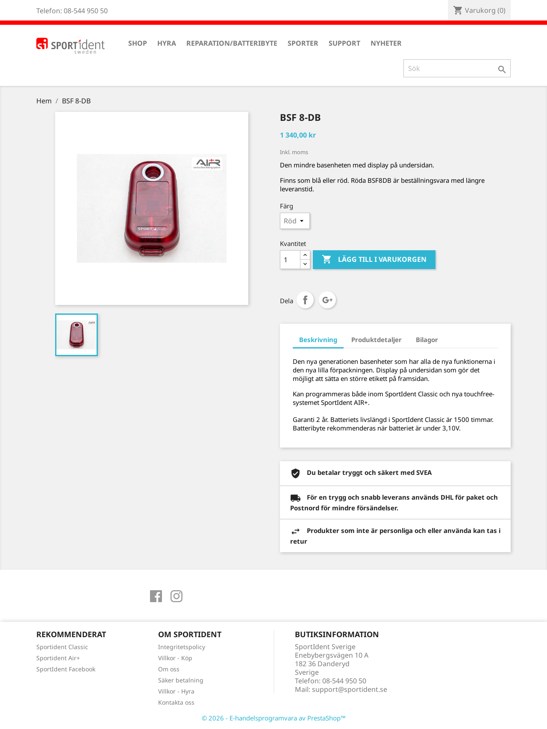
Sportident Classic (62, 647)
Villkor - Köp (175, 658)
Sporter (303, 43)
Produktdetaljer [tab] (376, 339)
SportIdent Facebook (65, 669)
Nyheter (386, 43)
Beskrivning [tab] (318, 339)
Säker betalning (180, 680)
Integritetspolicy (181, 647)
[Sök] (457, 68)
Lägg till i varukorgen (374, 259)
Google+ (327, 299)
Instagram (176, 596)
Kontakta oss (176, 702)
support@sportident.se (349, 689)
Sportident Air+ (58, 658)
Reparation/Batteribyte (231, 43)
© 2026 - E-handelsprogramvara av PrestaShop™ (274, 718)
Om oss (168, 669)
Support (344, 43)
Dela (305, 299)
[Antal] (290, 259)
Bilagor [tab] (427, 339)
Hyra (166, 43)
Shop (137, 43)
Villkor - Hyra (176, 691)
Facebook (156, 596)
